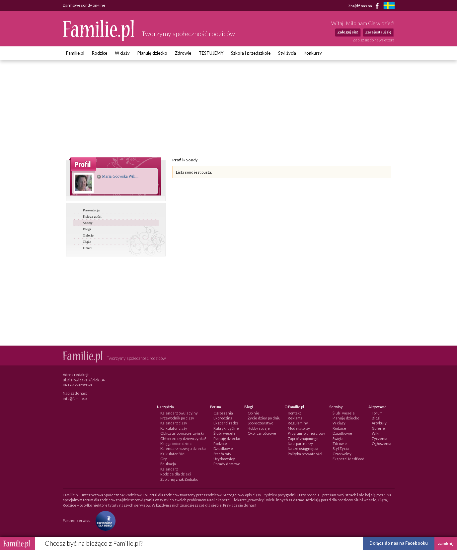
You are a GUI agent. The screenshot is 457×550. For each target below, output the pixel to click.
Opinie (253, 413)
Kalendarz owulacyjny (179, 413)
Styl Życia (341, 448)
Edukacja (168, 464)
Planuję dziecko (152, 53)
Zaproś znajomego (303, 438)
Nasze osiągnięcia (303, 448)
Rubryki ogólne (226, 428)
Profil (177, 159)
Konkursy (313, 53)
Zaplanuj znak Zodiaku (179, 479)
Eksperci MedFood (348, 459)
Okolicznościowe (262, 433)
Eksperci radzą (226, 423)
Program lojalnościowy (306, 433)
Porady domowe (226, 464)
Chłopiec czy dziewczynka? (183, 438)
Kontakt (294, 413)
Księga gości (92, 216)
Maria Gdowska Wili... (118, 176)
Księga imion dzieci (176, 443)
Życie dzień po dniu (264, 418)
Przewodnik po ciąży (177, 418)
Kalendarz (169, 469)
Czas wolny (342, 454)
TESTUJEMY (211, 53)
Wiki (375, 433)
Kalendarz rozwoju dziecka (183, 448)
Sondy (88, 223)
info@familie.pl (75, 398)
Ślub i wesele (224, 433)
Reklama (295, 418)
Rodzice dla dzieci (175, 474)
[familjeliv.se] (389, 6)
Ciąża (87, 242)
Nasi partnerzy (300, 443)
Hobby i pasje (259, 428)
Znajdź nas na (364, 6)
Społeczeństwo (260, 423)
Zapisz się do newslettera (374, 39)
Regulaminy (298, 423)
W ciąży (122, 53)
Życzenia (379, 438)
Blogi (87, 229)
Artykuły (379, 423)
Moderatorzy (299, 428)
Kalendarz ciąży (173, 423)
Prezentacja (91, 210)
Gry (163, 459)
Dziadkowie (223, 448)
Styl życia (287, 53)
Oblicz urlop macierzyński (182, 433)
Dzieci (88, 248)
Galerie (88, 235)
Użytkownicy (224, 459)
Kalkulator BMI (173, 454)
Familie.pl (75, 53)
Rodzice (99, 53)
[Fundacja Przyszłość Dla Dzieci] (103, 520)
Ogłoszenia (223, 413)
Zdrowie (183, 53)
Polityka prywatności (305, 454)
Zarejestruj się (378, 31)
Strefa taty (222, 454)
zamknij (446, 543)
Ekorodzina (222, 418)
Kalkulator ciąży (173, 428)
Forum (377, 413)
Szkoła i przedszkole (250, 53)
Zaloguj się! (347, 31)
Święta (338, 438)
